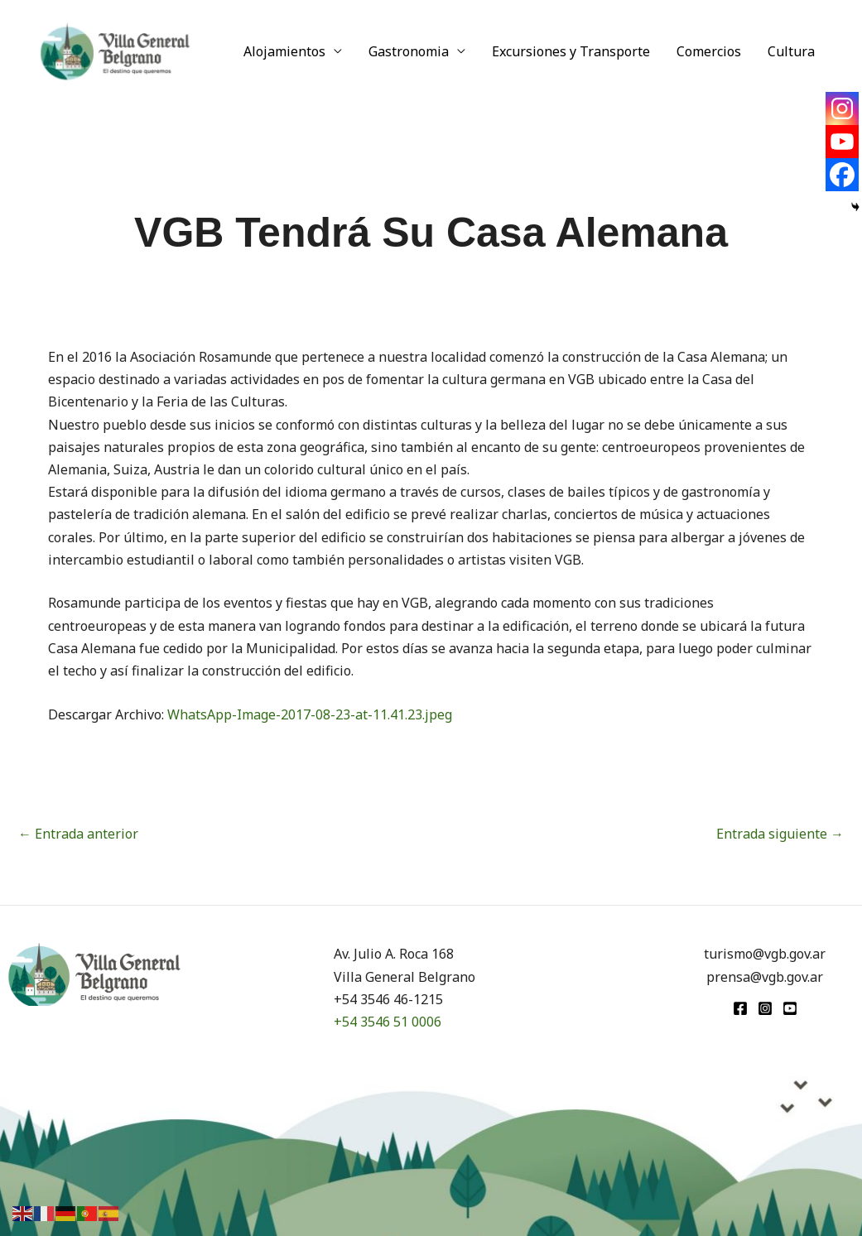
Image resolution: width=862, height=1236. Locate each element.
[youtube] (790, 1008)
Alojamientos (284, 51)
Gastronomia (408, 51)
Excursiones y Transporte (571, 51)
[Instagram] (842, 108)
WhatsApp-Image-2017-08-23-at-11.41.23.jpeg (309, 714)
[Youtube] (842, 141)
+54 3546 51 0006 (387, 1021)
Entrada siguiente (780, 834)
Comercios (709, 51)
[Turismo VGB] (115, 50)
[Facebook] (842, 174)
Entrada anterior (78, 834)
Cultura (791, 51)
